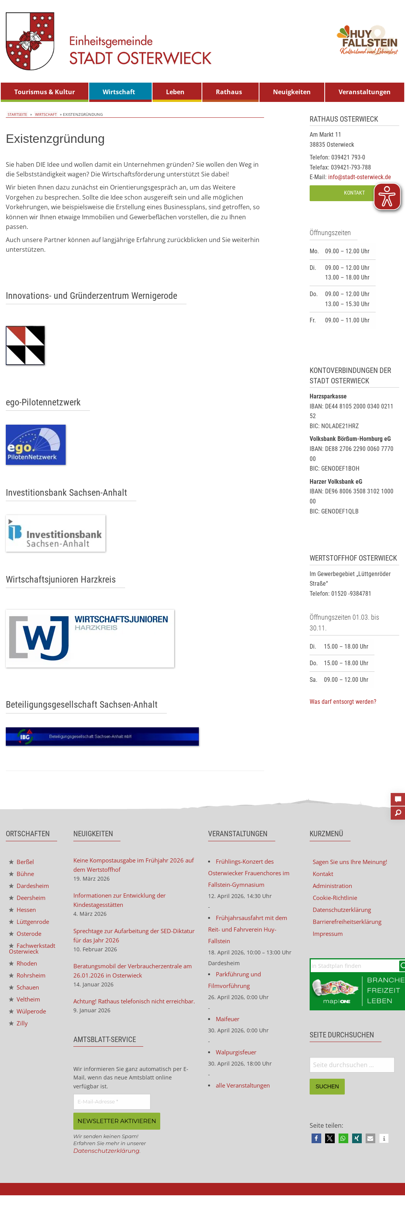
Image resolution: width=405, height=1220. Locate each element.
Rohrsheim (29, 986)
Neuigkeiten (292, 92)
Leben (175, 92)
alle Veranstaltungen (246, 1094)
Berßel (22, 862)
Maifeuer (229, 1026)
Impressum (329, 936)
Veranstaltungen (365, 92)
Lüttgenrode (31, 924)
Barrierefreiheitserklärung (351, 924)
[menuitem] (44, 92)
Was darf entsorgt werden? (343, 701)
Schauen (25, 999)
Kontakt (354, 193)
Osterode (26, 936)
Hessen (24, 912)
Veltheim (26, 1011)
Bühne (22, 874)
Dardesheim (31, 887)
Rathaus (229, 92)
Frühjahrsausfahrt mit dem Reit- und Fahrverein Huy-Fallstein (251, 933)
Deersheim (29, 899)
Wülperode (29, 1023)
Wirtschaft (119, 92)
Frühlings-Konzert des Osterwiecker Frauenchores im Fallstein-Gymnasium (252, 874)
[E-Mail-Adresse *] (112, 1117)
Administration (334, 887)
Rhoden (24, 973)
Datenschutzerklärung (108, 1165)
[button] (316, 1142)
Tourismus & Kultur (44, 92)
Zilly (18, 1036)
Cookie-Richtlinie (337, 899)
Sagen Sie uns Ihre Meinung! (354, 862)
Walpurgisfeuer (238, 1060)
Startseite (16, 114)
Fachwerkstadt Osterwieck (30, 956)
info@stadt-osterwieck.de (359, 177)
